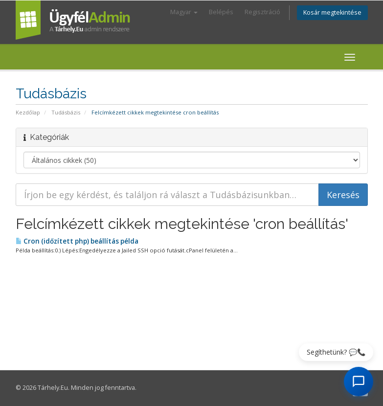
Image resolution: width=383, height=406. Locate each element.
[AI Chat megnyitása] (358, 381)
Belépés (221, 12)
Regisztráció (262, 12)
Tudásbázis (65, 112)
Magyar (184, 12)
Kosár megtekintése (332, 12)
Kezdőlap (28, 112)
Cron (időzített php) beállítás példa (77, 241)
